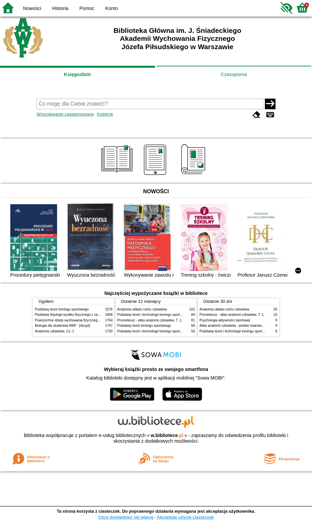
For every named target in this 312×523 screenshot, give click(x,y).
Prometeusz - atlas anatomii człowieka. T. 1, (149, 320)
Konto (111, 8)
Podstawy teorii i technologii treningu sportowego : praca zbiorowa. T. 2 (169, 314)
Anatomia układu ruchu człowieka (142, 309)
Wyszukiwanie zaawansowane (65, 114)
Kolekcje (105, 114)
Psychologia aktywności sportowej (224, 320)
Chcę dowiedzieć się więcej (125, 517)
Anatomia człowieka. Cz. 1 (54, 331)
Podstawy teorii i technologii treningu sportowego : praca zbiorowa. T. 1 (169, 331)
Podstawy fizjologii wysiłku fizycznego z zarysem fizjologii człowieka (85, 314)
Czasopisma (234, 74)
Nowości (32, 8)
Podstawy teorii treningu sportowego (62, 309)
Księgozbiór (77, 74)
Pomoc (86, 8)
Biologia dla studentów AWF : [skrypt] (62, 325)
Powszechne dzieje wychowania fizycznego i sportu (73, 320)
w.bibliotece (167, 435)
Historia (60, 8)
